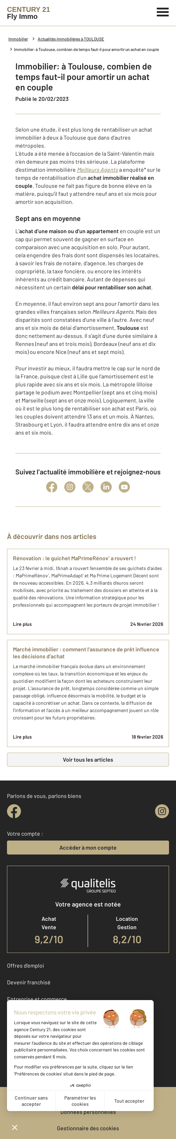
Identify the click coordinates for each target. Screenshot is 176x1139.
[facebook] (14, 811)
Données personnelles (88, 1111)
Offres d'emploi (25, 965)
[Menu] (163, 11)
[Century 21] (28, 13)
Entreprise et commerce (37, 999)
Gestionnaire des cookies (88, 1128)
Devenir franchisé (29, 982)
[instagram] (162, 811)
